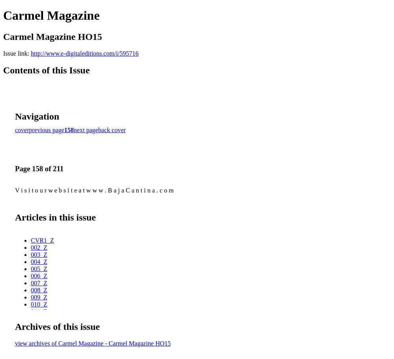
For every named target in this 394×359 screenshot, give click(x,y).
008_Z (39, 290)
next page (86, 130)
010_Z (39, 304)
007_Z (39, 283)
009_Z (39, 297)
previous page (46, 130)
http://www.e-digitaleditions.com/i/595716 (85, 53)
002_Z (39, 247)
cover (22, 130)
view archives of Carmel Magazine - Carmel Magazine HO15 (93, 343)
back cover (112, 130)
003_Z (39, 254)
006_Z (39, 276)
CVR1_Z (42, 240)
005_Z (39, 269)
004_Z (39, 261)
